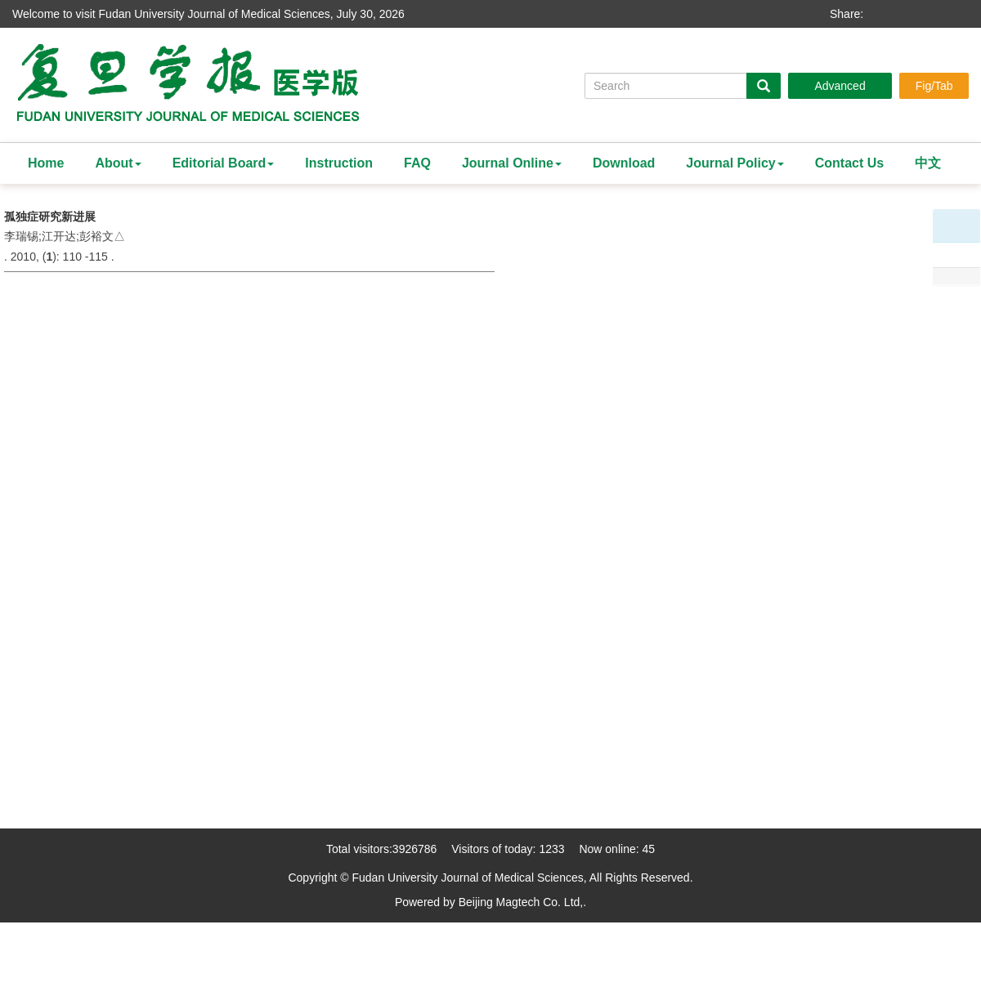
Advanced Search (839, 89)
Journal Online (512, 163)
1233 (551, 848)
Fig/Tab (934, 85)
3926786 (414, 848)
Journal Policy (734, 163)
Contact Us (849, 163)
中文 (928, 163)
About (118, 163)
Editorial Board (223, 163)
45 (648, 848)
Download (624, 163)
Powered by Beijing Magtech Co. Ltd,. (490, 902)
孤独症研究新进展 (50, 216)
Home (46, 163)
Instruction (339, 163)
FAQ (417, 163)
